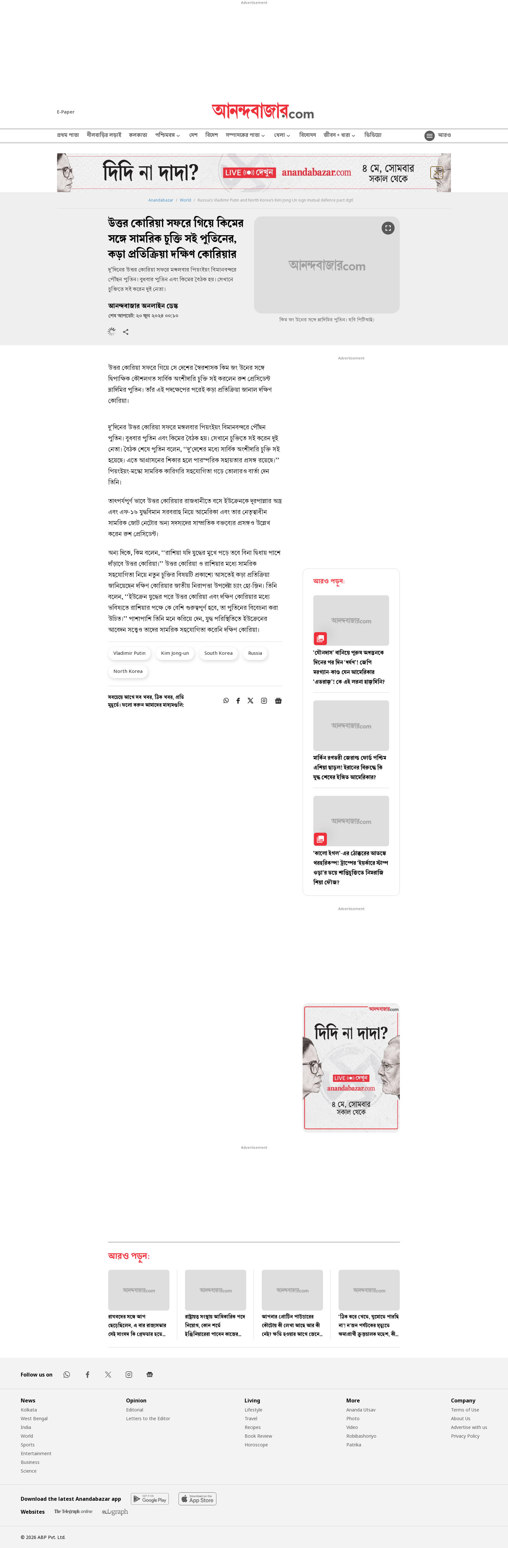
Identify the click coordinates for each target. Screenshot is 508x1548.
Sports (28, 1445)
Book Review (258, 1436)
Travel (251, 1418)
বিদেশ (211, 136)
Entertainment (36, 1453)
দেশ (193, 136)
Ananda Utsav (360, 1410)
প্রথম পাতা (68, 136)
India (26, 1427)
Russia (255, 653)
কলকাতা (138, 136)
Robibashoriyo (361, 1436)
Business (30, 1462)
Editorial (134, 1410)
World (185, 200)
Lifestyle (253, 1410)
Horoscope (256, 1445)
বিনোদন (307, 136)
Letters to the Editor (148, 1418)
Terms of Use (465, 1410)
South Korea (218, 653)
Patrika (353, 1445)
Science (29, 1471)
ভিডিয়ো (373, 136)
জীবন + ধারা (340, 136)
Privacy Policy (465, 1436)
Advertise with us (469, 1427)
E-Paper (66, 112)
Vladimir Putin (129, 653)
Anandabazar (160, 200)
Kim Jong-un (175, 653)
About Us (460, 1418)
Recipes (253, 1427)
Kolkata (29, 1410)
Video (352, 1427)
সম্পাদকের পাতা (246, 136)
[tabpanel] (351, 1069)
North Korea (128, 671)
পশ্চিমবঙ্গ (168, 136)
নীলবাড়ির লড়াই (104, 136)
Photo (353, 1418)
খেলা (283, 136)
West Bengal (34, 1418)
